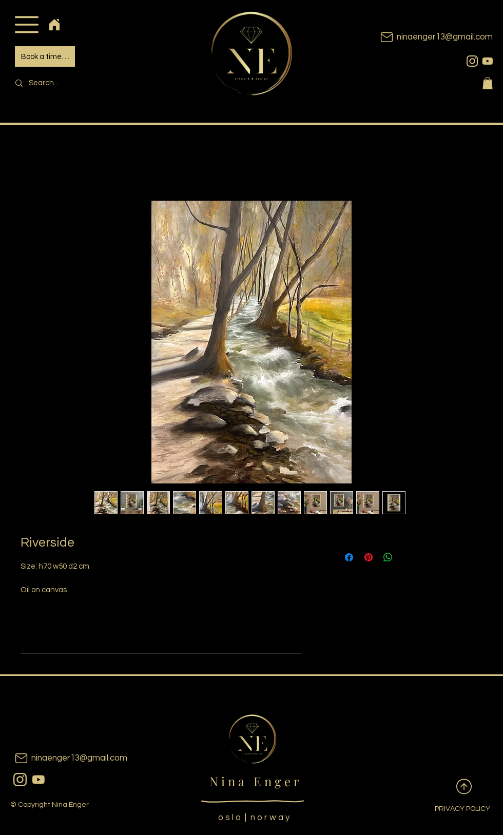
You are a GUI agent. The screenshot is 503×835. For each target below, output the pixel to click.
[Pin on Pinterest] (368, 557)
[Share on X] (407, 557)
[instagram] (472, 61)
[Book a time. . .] (45, 56)
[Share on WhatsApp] (388, 557)
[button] (26, 24)
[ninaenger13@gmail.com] (421, 37)
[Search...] (80, 82)
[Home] (54, 24)
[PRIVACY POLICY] (454, 809)
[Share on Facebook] (349, 557)
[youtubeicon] (487, 61)
